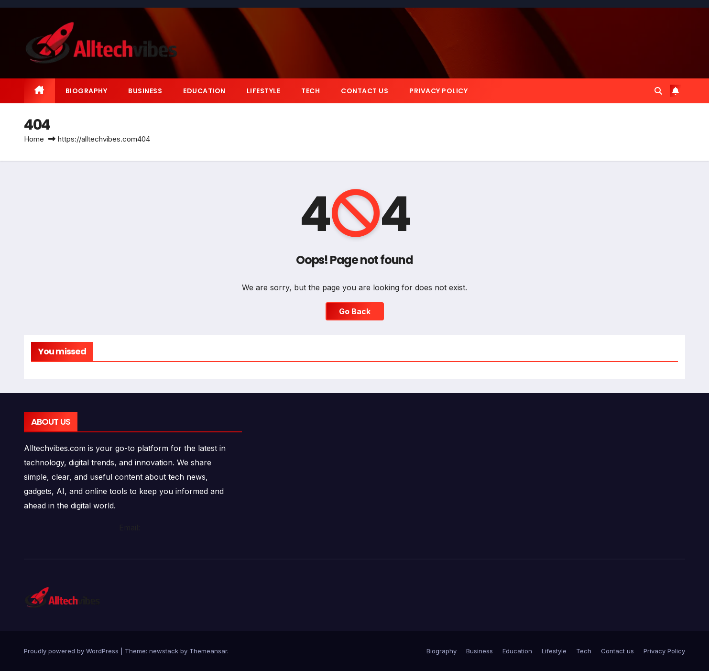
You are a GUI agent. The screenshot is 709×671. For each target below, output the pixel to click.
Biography (86, 91)
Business (145, 91)
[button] (658, 91)
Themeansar (208, 651)
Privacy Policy (438, 91)
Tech (310, 91)
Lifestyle (264, 91)
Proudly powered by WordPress (72, 651)
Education (204, 91)
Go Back (355, 311)
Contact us (364, 91)
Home (34, 138)
